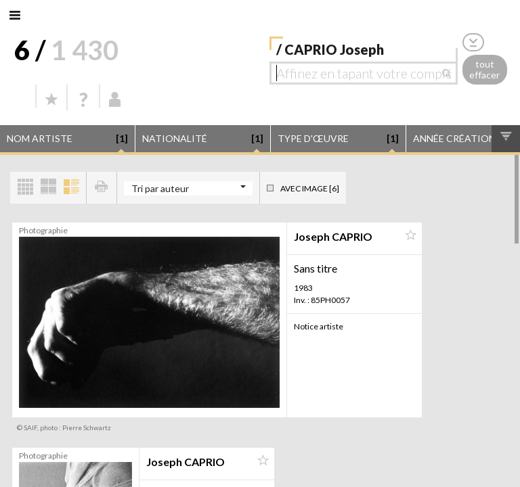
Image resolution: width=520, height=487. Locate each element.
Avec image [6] (309, 188)
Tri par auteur (160, 188)
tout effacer (484, 69)
